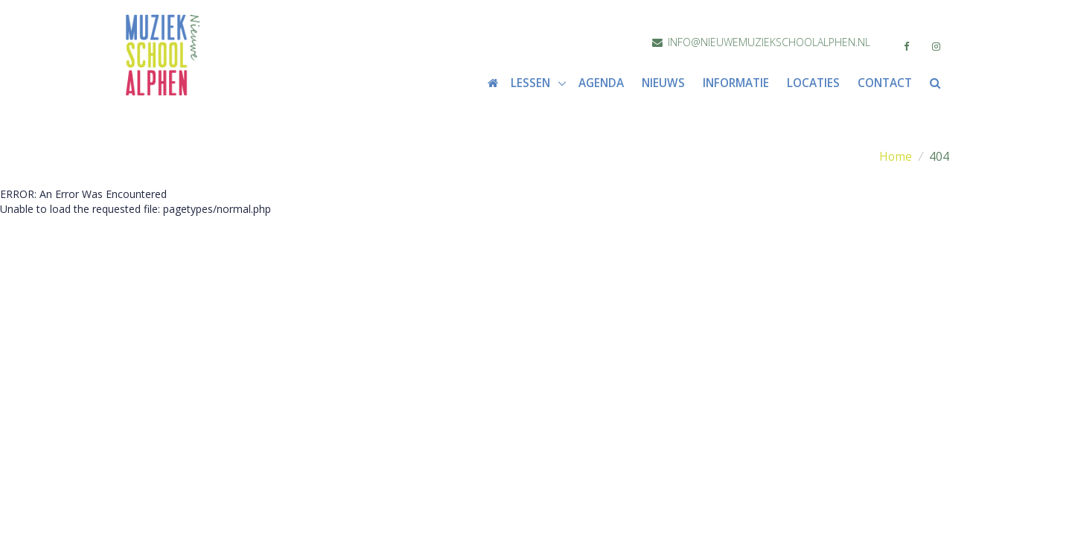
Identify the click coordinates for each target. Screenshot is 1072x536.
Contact (885, 83)
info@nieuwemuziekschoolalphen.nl (761, 42)
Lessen (532, 83)
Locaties (813, 83)
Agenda (601, 83)
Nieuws (663, 83)
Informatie (736, 83)
